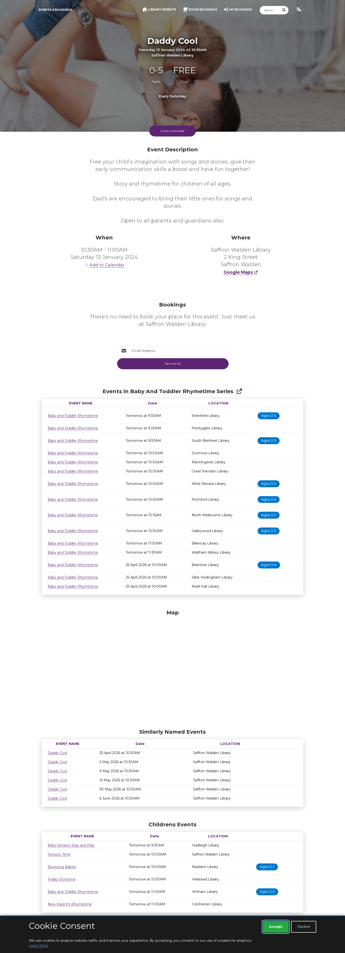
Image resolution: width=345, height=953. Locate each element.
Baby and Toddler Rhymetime (73, 416)
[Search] (270, 10)
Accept (275, 927)
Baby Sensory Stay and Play (71, 845)
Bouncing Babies (62, 867)
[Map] (172, 668)
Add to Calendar (104, 264)
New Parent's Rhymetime (70, 904)
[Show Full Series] (239, 391)
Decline (303, 927)
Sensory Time (59, 854)
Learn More (38, 945)
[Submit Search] (284, 10)
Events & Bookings (55, 9)
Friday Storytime (61, 879)
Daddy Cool (57, 753)
